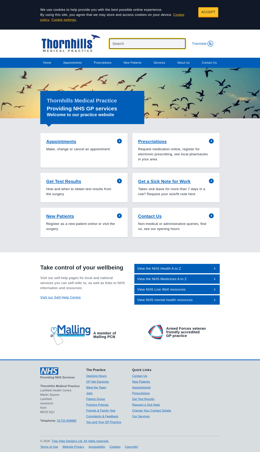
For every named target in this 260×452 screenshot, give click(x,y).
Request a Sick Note (146, 404)
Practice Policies (97, 404)
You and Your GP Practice (103, 422)
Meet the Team (96, 387)
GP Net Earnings (97, 381)
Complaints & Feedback (102, 416)
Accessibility (96, 446)
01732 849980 (66, 420)
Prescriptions (103, 62)
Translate (202, 44)
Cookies (115, 446)
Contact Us (209, 62)
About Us (183, 62)
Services (159, 62)
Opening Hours (96, 376)
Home (47, 62)
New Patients (132, 62)
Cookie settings (63, 20)
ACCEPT (208, 12)
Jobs (89, 393)
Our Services (141, 416)
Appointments (72, 62)
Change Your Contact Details (151, 410)
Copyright (131, 446)
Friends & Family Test (101, 410)
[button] (84, 150)
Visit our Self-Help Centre (60, 297)
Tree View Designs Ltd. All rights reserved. (80, 441)
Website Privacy (73, 446)
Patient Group (95, 399)
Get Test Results (143, 399)
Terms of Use (49, 446)
